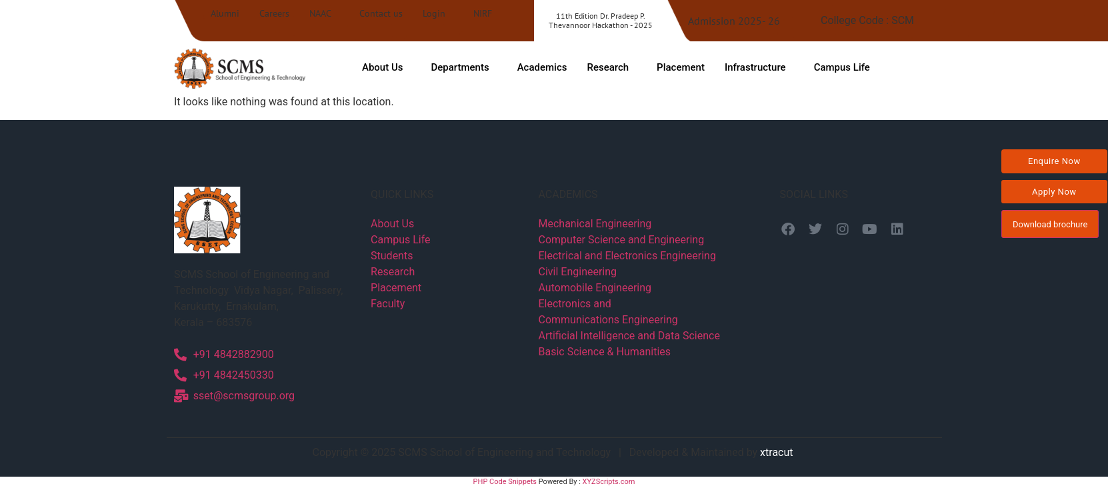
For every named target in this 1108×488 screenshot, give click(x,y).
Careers (274, 13)
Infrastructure (755, 67)
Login (434, 13)
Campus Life (842, 67)
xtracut (777, 452)
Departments (460, 67)
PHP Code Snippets (505, 481)
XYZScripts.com (609, 481)
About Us (382, 67)
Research (608, 67)
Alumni (225, 13)
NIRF (482, 13)
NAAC (320, 13)
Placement (681, 67)
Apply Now (1054, 192)
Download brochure (1050, 224)
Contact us (381, 13)
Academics (542, 67)
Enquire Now (1054, 161)
